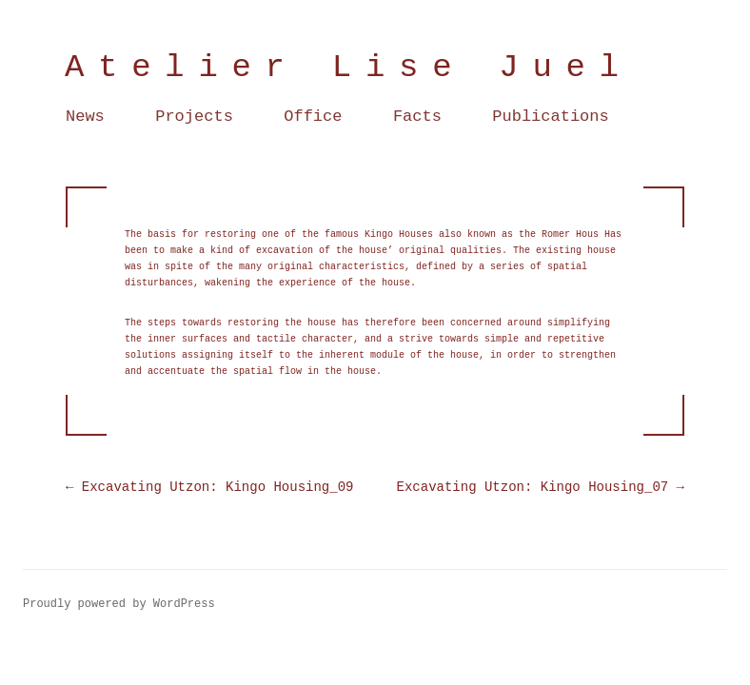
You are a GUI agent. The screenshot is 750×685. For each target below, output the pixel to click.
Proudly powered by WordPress (119, 604)
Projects (194, 117)
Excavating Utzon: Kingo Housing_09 (209, 487)
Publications (550, 117)
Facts (417, 117)
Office (313, 117)
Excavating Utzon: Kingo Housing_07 (540, 487)
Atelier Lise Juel (349, 67)
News (85, 117)
